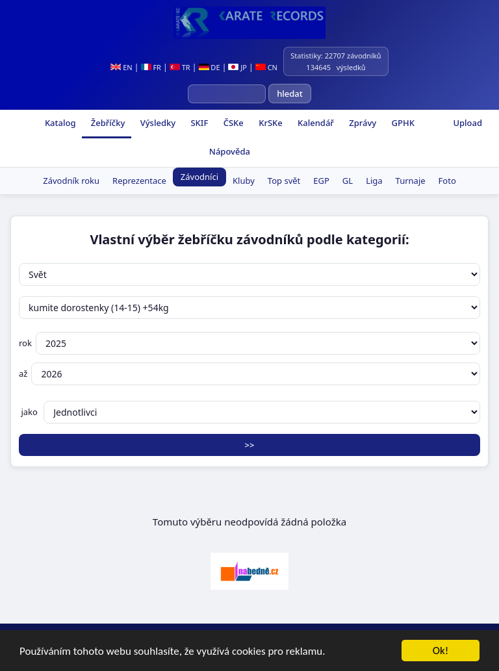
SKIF (198, 123)
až (249, 373)
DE (209, 67)
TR (180, 67)
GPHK (402, 123)
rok (249, 343)
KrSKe (270, 123)
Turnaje (411, 180)
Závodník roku (71, 180)
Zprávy (361, 123)
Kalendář (315, 123)
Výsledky (156, 123)
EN (121, 67)
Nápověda (228, 151)
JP (237, 67)
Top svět (284, 180)
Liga (374, 180)
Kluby (244, 180)
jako (249, 412)
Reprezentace (139, 180)
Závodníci (199, 177)
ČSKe (232, 123)
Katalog (59, 123)
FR (151, 67)
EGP (321, 180)
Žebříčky (106, 123)
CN (266, 67)
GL (347, 180)
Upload (467, 123)
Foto (447, 180)
